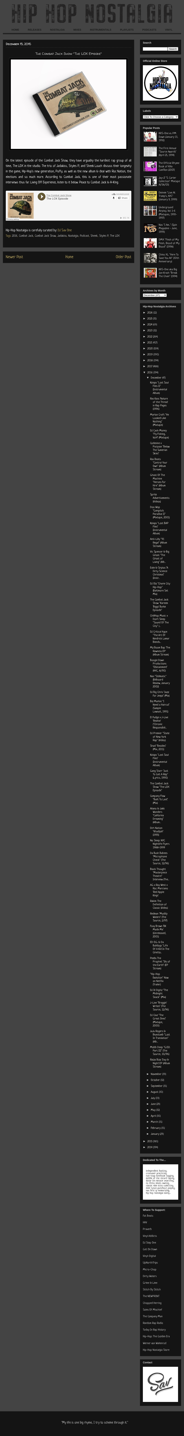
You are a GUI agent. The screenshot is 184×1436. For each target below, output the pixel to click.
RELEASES (34, 29)
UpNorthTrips (150, 1262)
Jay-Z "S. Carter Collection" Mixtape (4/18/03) (169, 181)
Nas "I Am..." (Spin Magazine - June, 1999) (168, 228)
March (155, 1122)
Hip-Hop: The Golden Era (156, 1336)
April (154, 1116)
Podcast (84, 236)
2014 (150, 1147)
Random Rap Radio (153, 1323)
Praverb (147, 1229)
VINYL (168, 29)
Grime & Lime (150, 1283)
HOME (15, 29)
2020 (150, 348)
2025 (150, 318)
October (156, 1080)
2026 (150, 312)
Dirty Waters (150, 1276)
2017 (150, 366)
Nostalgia (73, 236)
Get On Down (150, 1249)
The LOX (115, 236)
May (153, 1110)
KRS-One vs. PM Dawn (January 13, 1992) (168, 137)
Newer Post (14, 257)
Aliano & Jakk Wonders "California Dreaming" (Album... (157, 815)
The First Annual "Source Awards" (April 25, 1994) (167, 152)
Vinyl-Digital (149, 1256)
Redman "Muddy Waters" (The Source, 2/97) (158, 917)
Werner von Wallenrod (154, 1343)
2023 (150, 330)
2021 (150, 342)
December (156, 377)
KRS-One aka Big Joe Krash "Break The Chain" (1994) (168, 273)
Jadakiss (62, 236)
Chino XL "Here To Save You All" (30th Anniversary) (169, 258)
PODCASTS (149, 29)
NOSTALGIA (57, 29)
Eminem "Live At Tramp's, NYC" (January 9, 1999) (168, 196)
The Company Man (153, 1316)
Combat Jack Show (45, 236)
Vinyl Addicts (150, 1236)
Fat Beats (148, 1216)
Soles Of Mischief (152, 1309)
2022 (150, 336)
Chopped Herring (152, 1303)
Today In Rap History (154, 1329)
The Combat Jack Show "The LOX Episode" (159, 787)
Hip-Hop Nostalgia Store (156, 1350)
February (156, 1128)
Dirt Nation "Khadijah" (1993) (156, 832)
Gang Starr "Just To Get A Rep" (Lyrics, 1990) (159, 774)
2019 (150, 354)
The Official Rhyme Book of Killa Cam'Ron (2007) (169, 167)
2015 (150, 1141)
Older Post (123, 257)
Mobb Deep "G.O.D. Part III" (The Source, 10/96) (160, 1051)
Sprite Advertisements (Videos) (159, 498)
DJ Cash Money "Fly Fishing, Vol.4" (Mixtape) (159, 434)
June (153, 1104)
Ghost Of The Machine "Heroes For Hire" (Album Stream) (158, 482)
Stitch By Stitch (152, 1289)
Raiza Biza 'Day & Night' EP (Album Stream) (160, 1063)
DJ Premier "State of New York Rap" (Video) (159, 737)
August (155, 1092)
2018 (150, 360)
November (156, 1074)
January (155, 1134)
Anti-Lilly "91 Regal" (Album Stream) (158, 543)
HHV (145, 1222)
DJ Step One (149, 1242)
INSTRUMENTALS (100, 29)
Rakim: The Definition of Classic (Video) (159, 905)
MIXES (77, 29)
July (153, 1098)
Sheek (94, 236)
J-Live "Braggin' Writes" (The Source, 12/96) (159, 1006)
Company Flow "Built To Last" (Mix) (159, 800)
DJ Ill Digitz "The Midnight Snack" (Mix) (159, 994)
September (157, 1086)
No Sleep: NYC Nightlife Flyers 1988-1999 (159, 844)
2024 (150, 324)
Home (69, 257)
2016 (14, 236)
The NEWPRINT (151, 1296)
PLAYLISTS (127, 29)
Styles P (103, 236)
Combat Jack (26, 236)
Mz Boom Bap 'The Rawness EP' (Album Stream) (160, 651)
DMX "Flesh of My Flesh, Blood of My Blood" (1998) (169, 243)
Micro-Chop (149, 1269)
